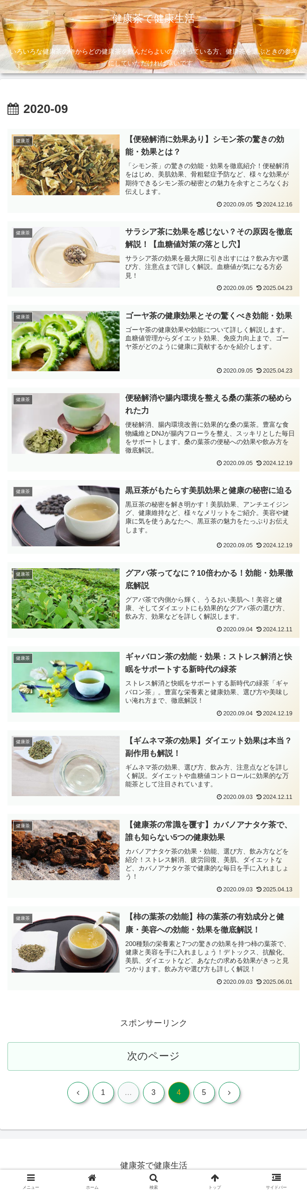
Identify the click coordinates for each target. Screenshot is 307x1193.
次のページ (153, 1056)
